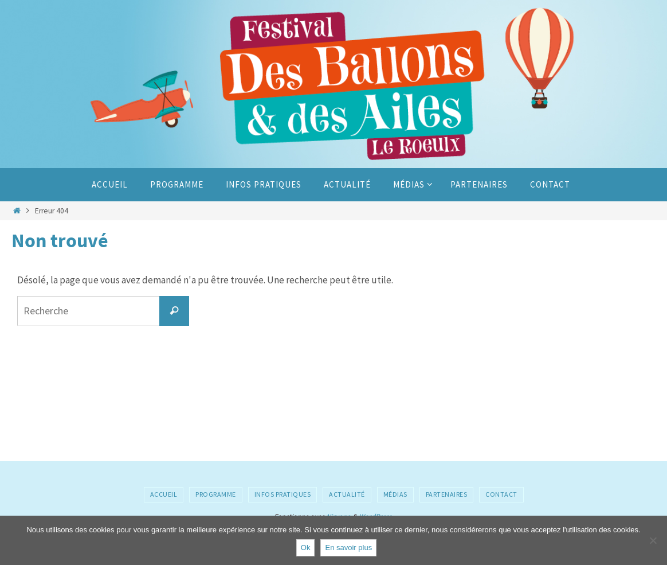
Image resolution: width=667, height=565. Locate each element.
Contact (501, 494)
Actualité (347, 494)
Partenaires (447, 494)
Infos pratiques (282, 494)
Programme (215, 494)
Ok (306, 547)
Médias (395, 494)
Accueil (164, 494)
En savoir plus (348, 547)
